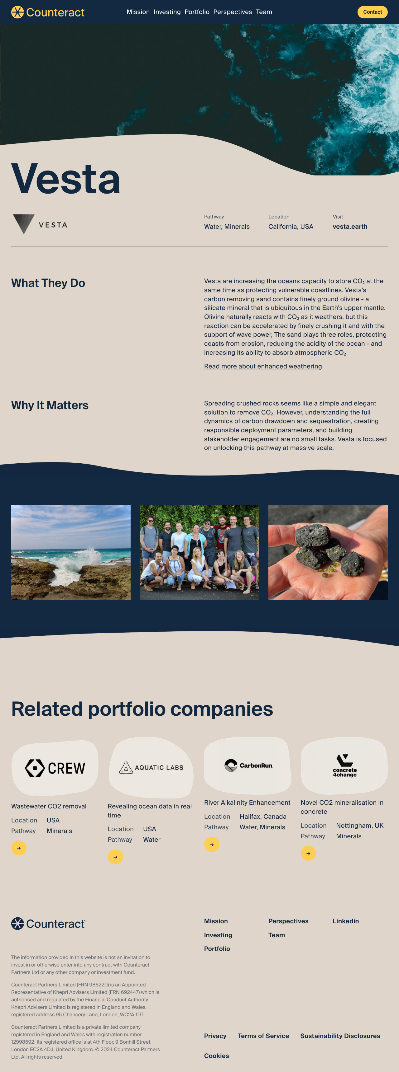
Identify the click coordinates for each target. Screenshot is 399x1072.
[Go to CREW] (55, 800)
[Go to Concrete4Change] (344, 800)
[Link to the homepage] (48, 12)
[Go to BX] (151, 800)
